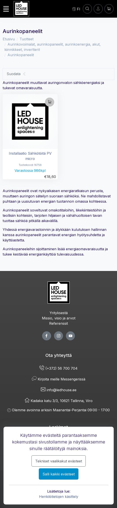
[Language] (76, 9)
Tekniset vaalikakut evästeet (58, 461)
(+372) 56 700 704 (58, 368)
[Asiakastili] (87, 8)
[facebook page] (46, 335)
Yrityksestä (59, 313)
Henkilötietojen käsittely (58, 496)
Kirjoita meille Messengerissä (58, 379)
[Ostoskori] (108, 8)
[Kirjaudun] (98, 8)
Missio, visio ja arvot (58, 318)
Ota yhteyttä (58, 355)
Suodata (16, 74)
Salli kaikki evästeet (59, 474)
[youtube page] (70, 335)
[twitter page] (58, 335)
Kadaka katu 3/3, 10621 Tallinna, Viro (59, 401)
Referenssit (58, 323)
